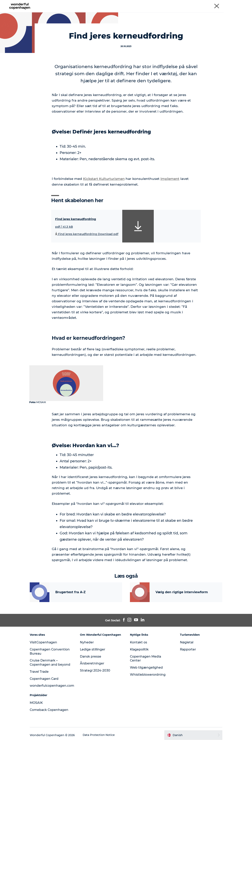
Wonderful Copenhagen (138, 3)
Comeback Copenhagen (52, 857)
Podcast (146, 13)
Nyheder (88, 789)
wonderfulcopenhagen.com (55, 833)
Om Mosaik (190, 13)
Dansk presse (92, 803)
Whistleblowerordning (148, 818)
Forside (58, 13)
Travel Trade (43, 819)
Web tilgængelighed (146, 811)
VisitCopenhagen (47, 785)
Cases (74, 13)
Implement (171, 268)
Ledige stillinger (94, 796)
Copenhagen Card (48, 826)
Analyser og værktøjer (118, 13)
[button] (191, 882)
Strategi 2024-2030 (97, 817)
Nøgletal (185, 785)
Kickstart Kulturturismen (104, 268)
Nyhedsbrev (167, 13)
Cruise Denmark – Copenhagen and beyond (47, 808)
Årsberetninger (94, 810)
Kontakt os (138, 785)
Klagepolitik (139, 792)
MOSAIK (9, 25)
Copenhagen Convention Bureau (175, 3)
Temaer (90, 13)
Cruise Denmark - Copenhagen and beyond (223, 3)
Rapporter (186, 792)
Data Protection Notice (102, 882)
